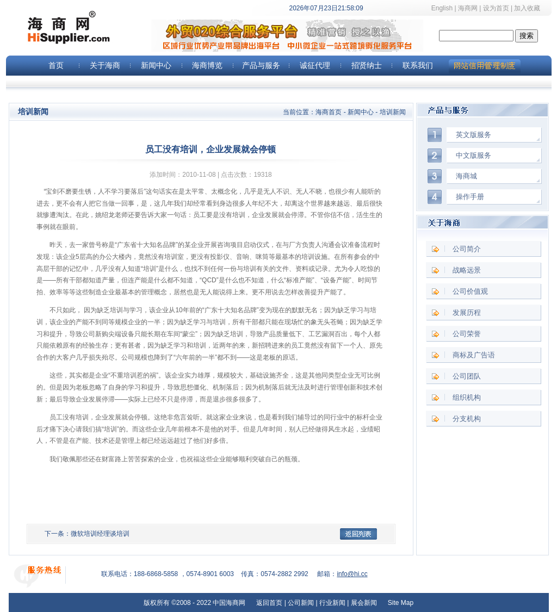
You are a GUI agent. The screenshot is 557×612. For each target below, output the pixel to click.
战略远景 (467, 270)
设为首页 (496, 8)
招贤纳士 (366, 65)
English (442, 8)
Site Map (399, 603)
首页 (56, 65)
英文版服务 (473, 135)
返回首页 (269, 603)
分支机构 (467, 419)
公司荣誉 (467, 334)
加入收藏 (532, 8)
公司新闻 (301, 603)
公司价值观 (470, 291)
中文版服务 (473, 155)
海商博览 (207, 65)
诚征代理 (315, 65)
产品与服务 (261, 65)
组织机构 (467, 397)
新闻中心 (156, 65)
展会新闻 (364, 603)
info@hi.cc (352, 574)
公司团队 (467, 376)
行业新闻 (332, 603)
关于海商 (105, 65)
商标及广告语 (474, 355)
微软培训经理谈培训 (100, 533)
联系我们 (418, 65)
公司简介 (467, 249)
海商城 (466, 176)
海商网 (468, 8)
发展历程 (467, 312)
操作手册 (470, 197)
